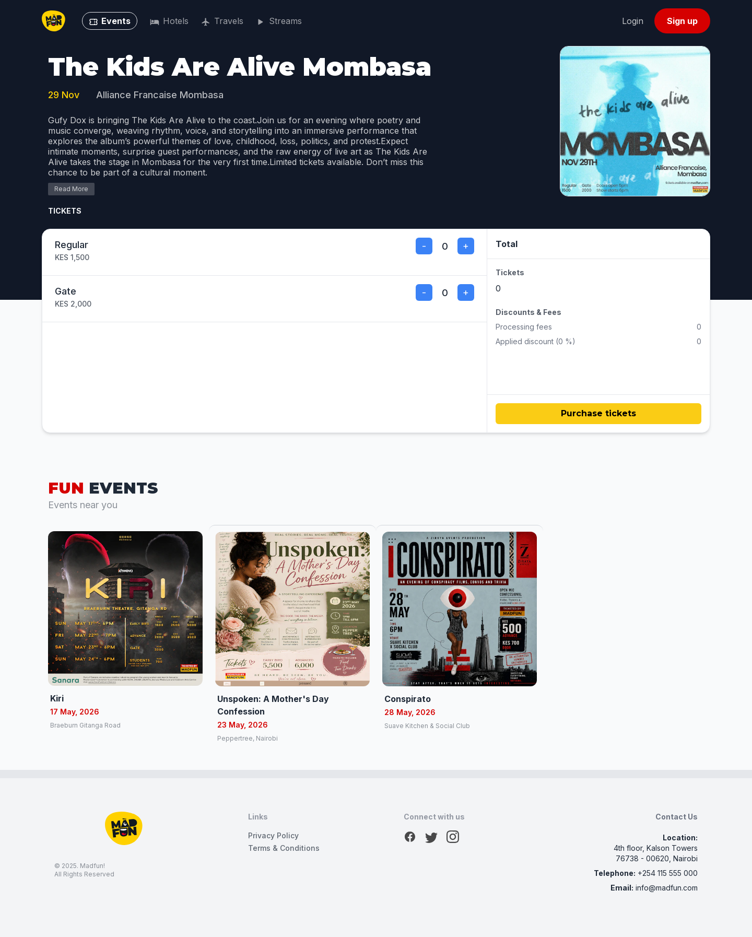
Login (632, 21)
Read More (71, 189)
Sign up (682, 21)
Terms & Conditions (284, 848)
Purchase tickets (598, 413)
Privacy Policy (273, 835)
